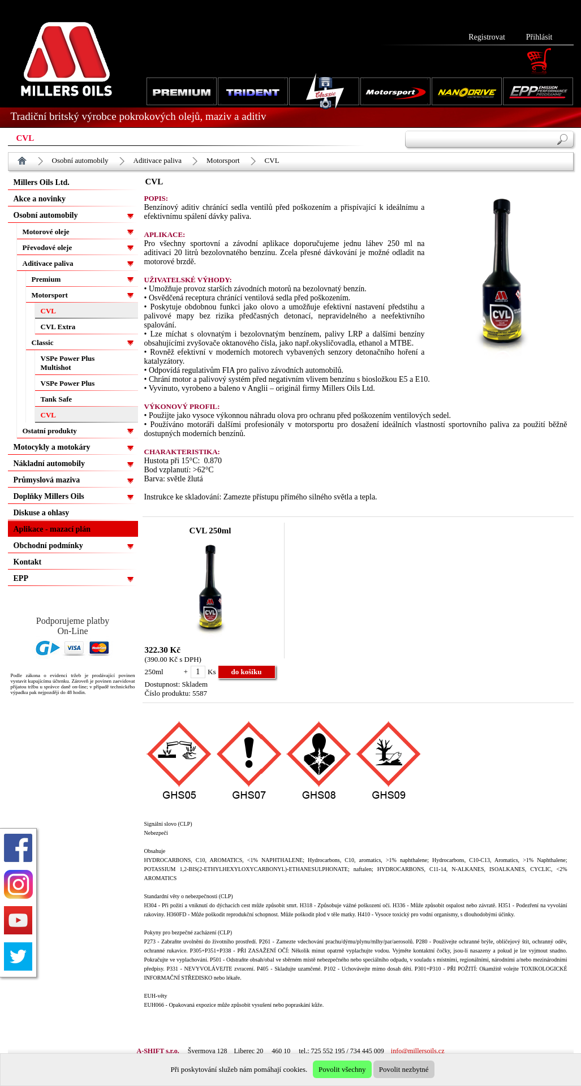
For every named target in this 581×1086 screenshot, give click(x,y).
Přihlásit (539, 37)
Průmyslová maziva (47, 480)
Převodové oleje (47, 247)
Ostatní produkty (50, 430)
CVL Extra (58, 326)
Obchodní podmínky (48, 545)
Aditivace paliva (158, 160)
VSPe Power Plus (68, 383)
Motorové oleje (46, 231)
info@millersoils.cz (418, 1051)
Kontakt (28, 562)
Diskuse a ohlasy (42, 512)
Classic (43, 342)
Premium (46, 279)
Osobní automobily (80, 160)
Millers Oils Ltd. (42, 182)
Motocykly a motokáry (52, 447)
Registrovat (486, 37)
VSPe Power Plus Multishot (68, 363)
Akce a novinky (40, 199)
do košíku (246, 671)
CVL (272, 160)
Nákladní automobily (49, 463)
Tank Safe (56, 399)
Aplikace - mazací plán (52, 529)
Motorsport (223, 160)
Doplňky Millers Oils (49, 496)
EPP (21, 578)
